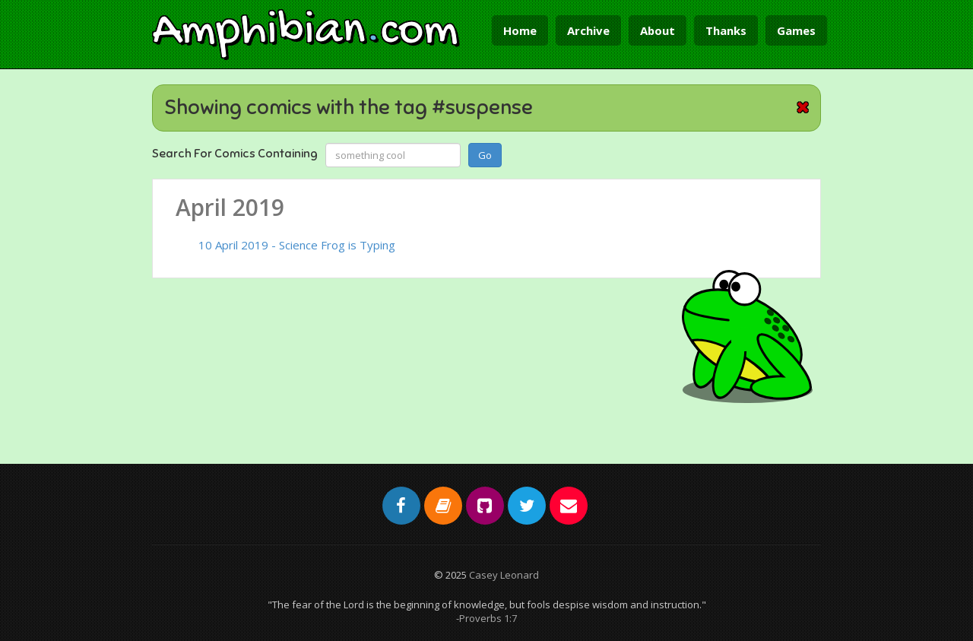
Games (796, 30)
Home (520, 30)
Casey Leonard (504, 575)
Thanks (725, 30)
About (657, 30)
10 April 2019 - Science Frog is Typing (296, 244)
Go (485, 155)
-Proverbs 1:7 (486, 618)
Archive (588, 30)
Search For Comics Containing (235, 153)
